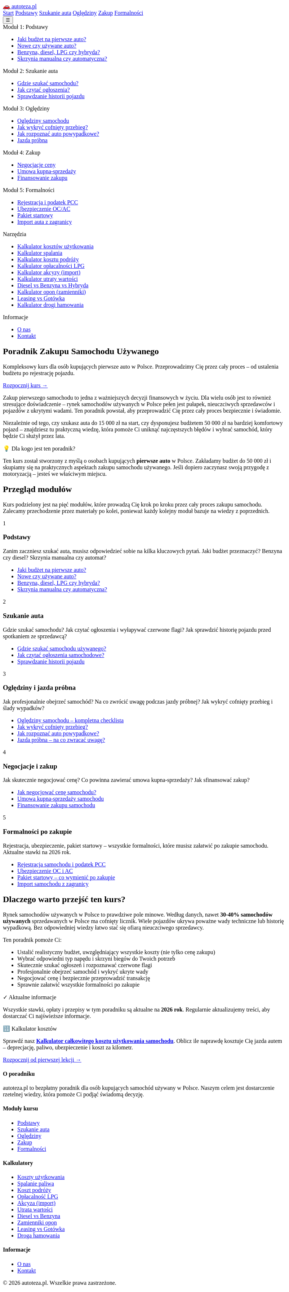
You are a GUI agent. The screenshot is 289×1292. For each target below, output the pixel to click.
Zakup (105, 13)
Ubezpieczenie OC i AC (45, 871)
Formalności (128, 13)
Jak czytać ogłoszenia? (43, 90)
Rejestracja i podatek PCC (47, 202)
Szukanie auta (55, 13)
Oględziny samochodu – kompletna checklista (70, 720)
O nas (24, 329)
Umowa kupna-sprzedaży (46, 171)
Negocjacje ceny (36, 165)
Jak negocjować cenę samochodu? (56, 792)
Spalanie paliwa (35, 1183)
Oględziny (85, 13)
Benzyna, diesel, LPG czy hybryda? (58, 52)
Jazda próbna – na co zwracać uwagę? (61, 740)
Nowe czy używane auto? (46, 46)
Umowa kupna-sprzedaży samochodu (60, 799)
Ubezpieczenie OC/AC (43, 209)
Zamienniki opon (37, 1222)
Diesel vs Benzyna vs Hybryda (52, 285)
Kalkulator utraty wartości (47, 279)
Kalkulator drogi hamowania (50, 305)
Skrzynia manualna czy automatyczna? (62, 59)
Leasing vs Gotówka (41, 298)
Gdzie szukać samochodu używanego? (61, 648)
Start (8, 13)
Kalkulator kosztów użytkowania (55, 246)
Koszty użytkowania (41, 1177)
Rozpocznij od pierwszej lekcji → (42, 1060)
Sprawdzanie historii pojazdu (51, 96)
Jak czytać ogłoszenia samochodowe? (60, 655)
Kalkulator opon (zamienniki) (51, 292)
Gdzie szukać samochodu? (48, 83)
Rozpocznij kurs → (25, 385)
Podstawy (26, 13)
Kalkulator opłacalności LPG (51, 266)
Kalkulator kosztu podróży (48, 259)
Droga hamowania (38, 1235)
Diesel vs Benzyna (38, 1216)
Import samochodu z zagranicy (53, 884)
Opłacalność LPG (37, 1196)
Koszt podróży (34, 1190)
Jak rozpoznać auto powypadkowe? (58, 134)
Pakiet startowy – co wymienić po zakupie (66, 877)
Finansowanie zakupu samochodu (56, 805)
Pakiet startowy (35, 215)
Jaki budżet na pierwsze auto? (51, 39)
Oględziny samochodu (43, 121)
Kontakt (26, 336)
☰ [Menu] (8, 20)
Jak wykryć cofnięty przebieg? (52, 127)
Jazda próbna (32, 140)
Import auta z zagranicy (44, 222)
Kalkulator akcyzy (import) (48, 272)
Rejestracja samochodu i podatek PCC (61, 864)
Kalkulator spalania (39, 253)
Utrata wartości (35, 1209)
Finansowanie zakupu (42, 178)
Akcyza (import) (36, 1203)
